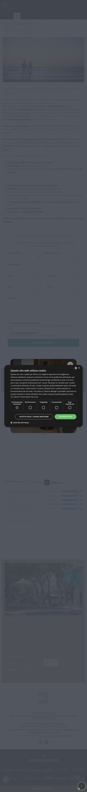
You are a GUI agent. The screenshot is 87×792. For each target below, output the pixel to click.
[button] (20, 423)
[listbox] (76, 368)
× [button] (79, 368)
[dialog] (43, 396)
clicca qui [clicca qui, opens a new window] (34, 397)
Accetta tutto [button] (65, 417)
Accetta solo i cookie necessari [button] (34, 417)
